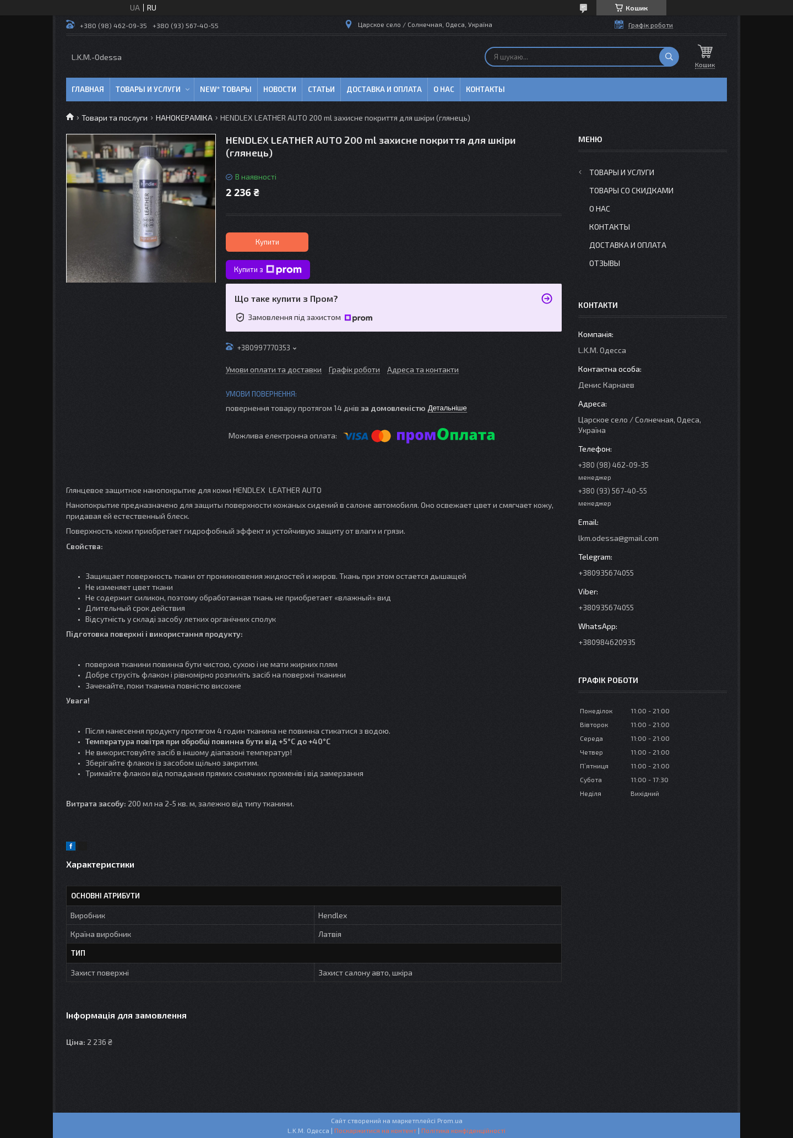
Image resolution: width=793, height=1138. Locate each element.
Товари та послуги (115, 117)
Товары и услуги (148, 89)
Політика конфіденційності (463, 1130)
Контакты (485, 89)
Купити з (268, 270)
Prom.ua (450, 1120)
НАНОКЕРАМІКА (184, 117)
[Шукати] (669, 57)
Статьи (321, 89)
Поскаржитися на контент (375, 1130)
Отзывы (604, 263)
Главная (88, 89)
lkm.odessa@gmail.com (618, 538)
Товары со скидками (631, 190)
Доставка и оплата (384, 89)
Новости (279, 89)
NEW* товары (226, 89)
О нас (443, 89)
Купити (267, 241)
